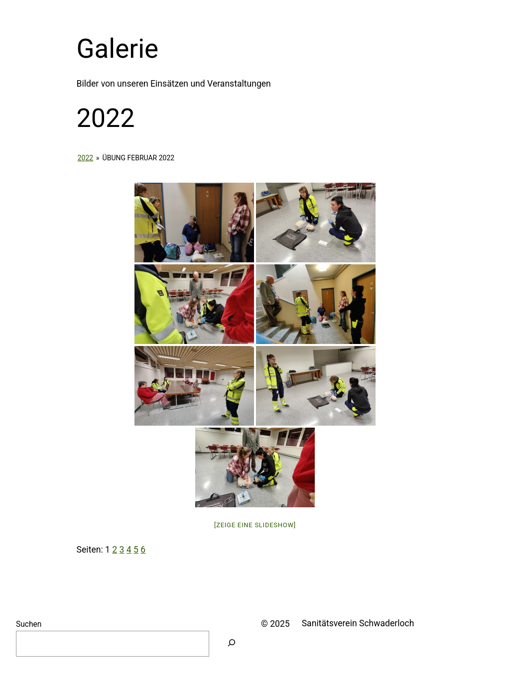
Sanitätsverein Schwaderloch (358, 623)
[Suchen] (231, 644)
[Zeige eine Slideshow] (255, 525)
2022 (85, 158)
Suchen (28, 624)
